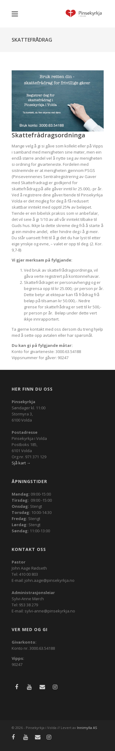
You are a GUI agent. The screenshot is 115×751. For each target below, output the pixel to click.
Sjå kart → (21, 463)
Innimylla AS (87, 727)
